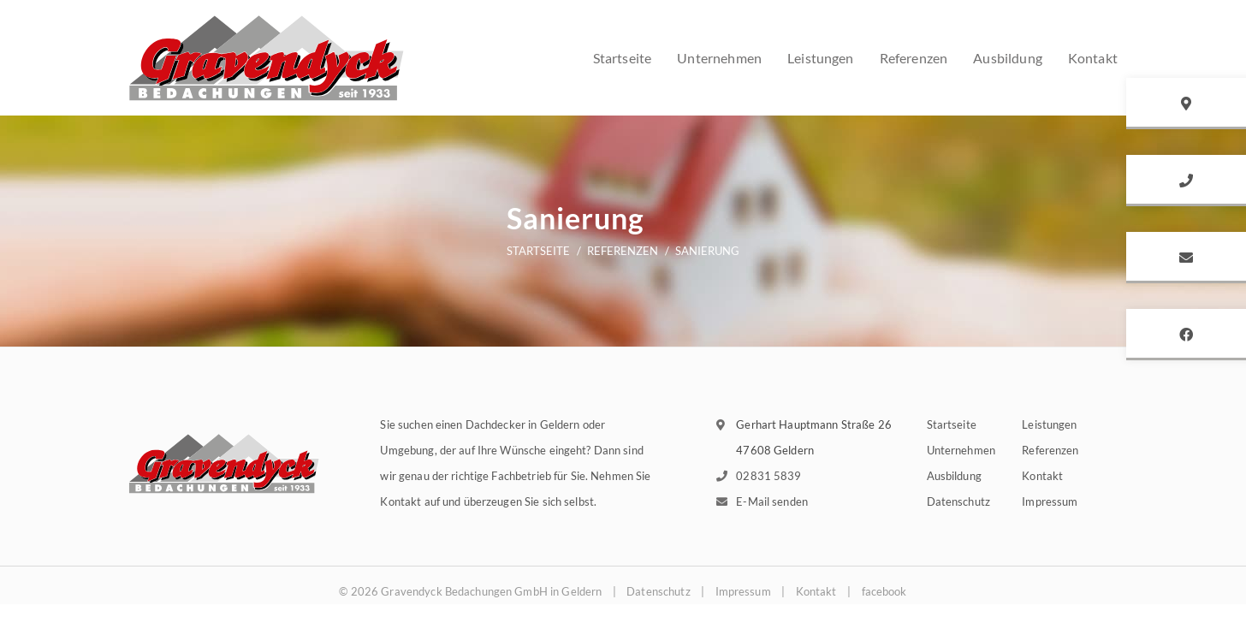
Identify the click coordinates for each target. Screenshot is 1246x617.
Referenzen (914, 58)
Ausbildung (954, 476)
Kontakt (1042, 476)
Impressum (1049, 501)
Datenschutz (958, 501)
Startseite (622, 58)
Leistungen (820, 58)
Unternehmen (719, 58)
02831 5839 (768, 476)
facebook (884, 591)
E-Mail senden (772, 501)
